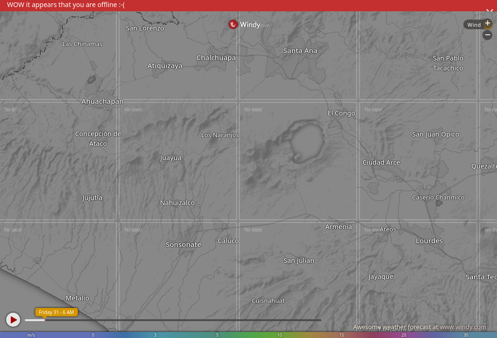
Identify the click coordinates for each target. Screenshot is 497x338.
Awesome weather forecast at (419, 327)
